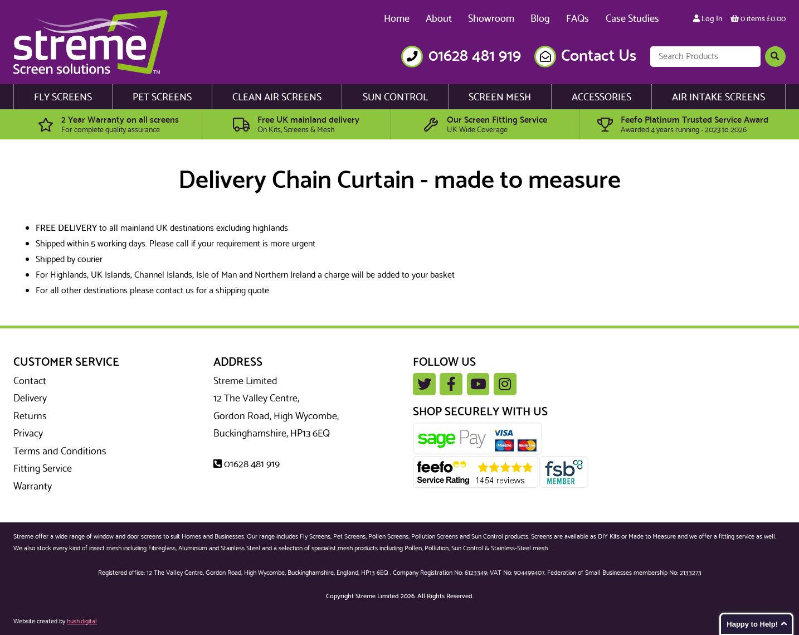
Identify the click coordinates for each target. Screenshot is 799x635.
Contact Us (598, 57)
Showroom (491, 19)
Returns (30, 416)
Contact (29, 381)
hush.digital (82, 621)
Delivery (30, 398)
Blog (540, 19)
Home (397, 19)
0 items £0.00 (758, 19)
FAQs (577, 19)
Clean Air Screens (276, 97)
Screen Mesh (500, 97)
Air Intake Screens (718, 97)
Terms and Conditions (59, 451)
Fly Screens (63, 97)
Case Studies (632, 19)
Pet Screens (162, 97)
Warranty (32, 487)
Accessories (601, 97)
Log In (708, 19)
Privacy (28, 434)
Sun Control (395, 97)
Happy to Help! (752, 624)
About (439, 19)
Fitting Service (42, 469)
